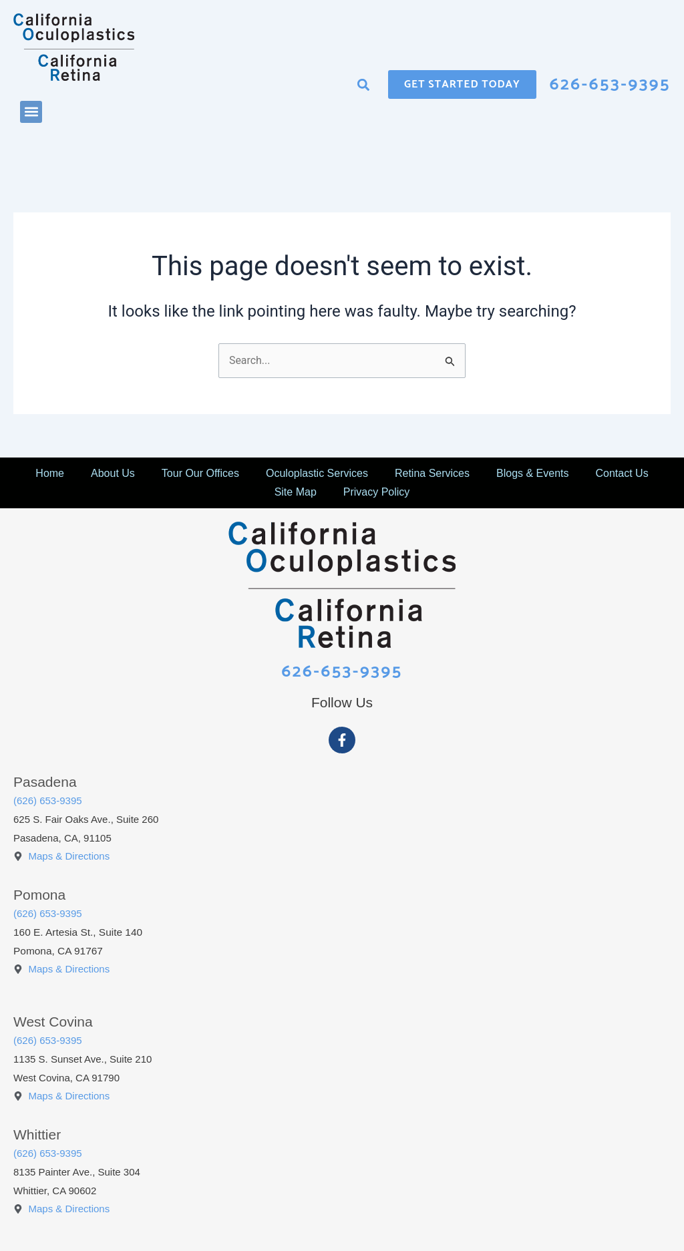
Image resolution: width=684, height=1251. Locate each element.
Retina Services (432, 472)
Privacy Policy (376, 491)
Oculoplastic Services (317, 472)
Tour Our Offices (200, 472)
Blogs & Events (532, 472)
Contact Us (622, 472)
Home (49, 472)
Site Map (296, 491)
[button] (31, 112)
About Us (113, 472)
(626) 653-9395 (47, 800)
